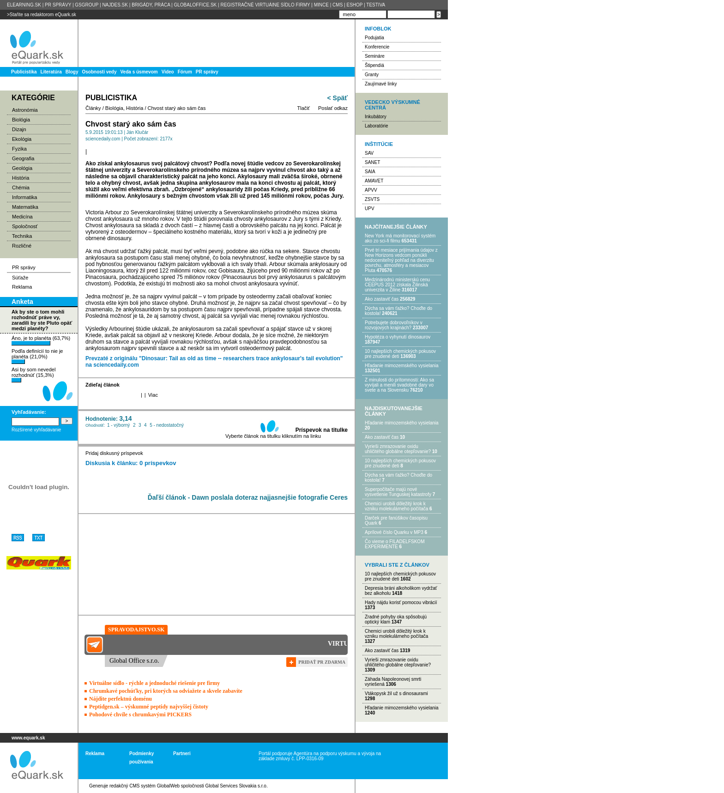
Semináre (375, 56)
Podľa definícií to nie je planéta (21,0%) (37, 356)
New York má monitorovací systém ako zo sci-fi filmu (400, 238)
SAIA (370, 171)
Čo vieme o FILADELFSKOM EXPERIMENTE (394, 544)
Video (168, 71)
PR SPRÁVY (58, 4)
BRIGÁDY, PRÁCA (151, 4)
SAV (369, 153)
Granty (372, 74)
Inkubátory (375, 116)
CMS (337, 4)
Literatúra (51, 71)
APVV (371, 190)
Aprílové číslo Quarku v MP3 (394, 532)
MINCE (321, 4)
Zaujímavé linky (381, 83)
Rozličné (21, 245)
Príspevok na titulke (322, 430)
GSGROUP (86, 4)
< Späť (337, 98)
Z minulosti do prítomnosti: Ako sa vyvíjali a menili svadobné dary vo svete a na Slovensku (399, 385)
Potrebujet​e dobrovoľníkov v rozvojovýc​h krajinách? (393, 325)
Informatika (24, 197)
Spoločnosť (25, 226)
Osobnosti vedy (99, 71)
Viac (153, 395)
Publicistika (24, 71)
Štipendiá (374, 65)
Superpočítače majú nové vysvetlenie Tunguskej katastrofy (398, 492)
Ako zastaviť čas (381, 299)
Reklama (22, 287)
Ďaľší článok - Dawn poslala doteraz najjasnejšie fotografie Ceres (248, 497)
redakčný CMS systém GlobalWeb (144, 785)
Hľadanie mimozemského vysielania (402, 365)
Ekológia (21, 139)
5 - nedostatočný (167, 425)
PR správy (207, 71)
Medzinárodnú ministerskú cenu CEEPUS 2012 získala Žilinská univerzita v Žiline (397, 284)
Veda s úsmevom (139, 71)
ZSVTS (372, 199)
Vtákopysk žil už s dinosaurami (396, 693)
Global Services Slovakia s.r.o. (236, 785)
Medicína (22, 216)
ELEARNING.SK (24, 4)
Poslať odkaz (333, 108)
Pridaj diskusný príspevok (114, 453)
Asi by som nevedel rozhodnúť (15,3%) (33, 374)
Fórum (185, 71)
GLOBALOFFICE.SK (195, 4)
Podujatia (374, 37)
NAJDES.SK (115, 4)
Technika (22, 236)
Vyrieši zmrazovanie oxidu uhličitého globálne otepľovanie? (398, 449)
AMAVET (374, 180)
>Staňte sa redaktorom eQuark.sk (41, 14)
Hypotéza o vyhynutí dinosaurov (397, 336)
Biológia (21, 119)
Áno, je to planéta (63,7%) (41, 340)
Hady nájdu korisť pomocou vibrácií (401, 602)
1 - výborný (118, 425)
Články (93, 108)
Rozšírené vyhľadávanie (36, 429)
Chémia (21, 187)
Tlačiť (303, 108)
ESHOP (354, 4)
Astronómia (25, 110)
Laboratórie (376, 125)
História (20, 178)
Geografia (23, 158)
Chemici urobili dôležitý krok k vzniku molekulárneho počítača (396, 506)
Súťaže (20, 277)
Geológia (22, 168)
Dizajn (19, 129)
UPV (369, 208)
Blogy (72, 71)
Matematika (25, 207)
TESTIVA (375, 4)
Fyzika (19, 148)
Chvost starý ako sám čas (177, 108)
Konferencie (377, 46)
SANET (372, 162)
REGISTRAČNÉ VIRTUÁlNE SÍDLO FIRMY (265, 4)
